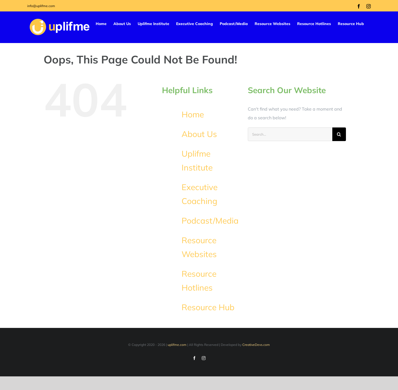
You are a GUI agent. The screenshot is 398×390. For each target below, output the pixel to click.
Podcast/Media (210, 220)
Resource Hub (208, 307)
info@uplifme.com (41, 6)
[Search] (339, 134)
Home (193, 114)
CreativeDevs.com (256, 345)
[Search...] (290, 134)
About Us (199, 134)
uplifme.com (177, 345)
